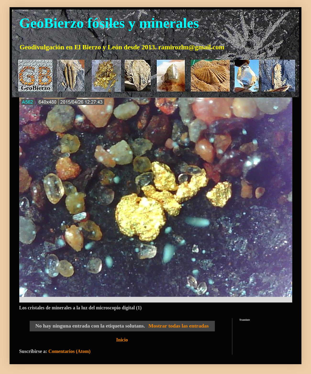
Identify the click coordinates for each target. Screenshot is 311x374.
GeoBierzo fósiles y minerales (109, 23)
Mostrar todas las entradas (178, 326)
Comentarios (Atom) (69, 351)
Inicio (122, 339)
